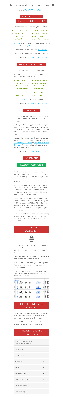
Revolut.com (42, 46)
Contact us (16, 43)
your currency (43, 50)
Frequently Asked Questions (37, 57)
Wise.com (31, 46)
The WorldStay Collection (34, 10)
